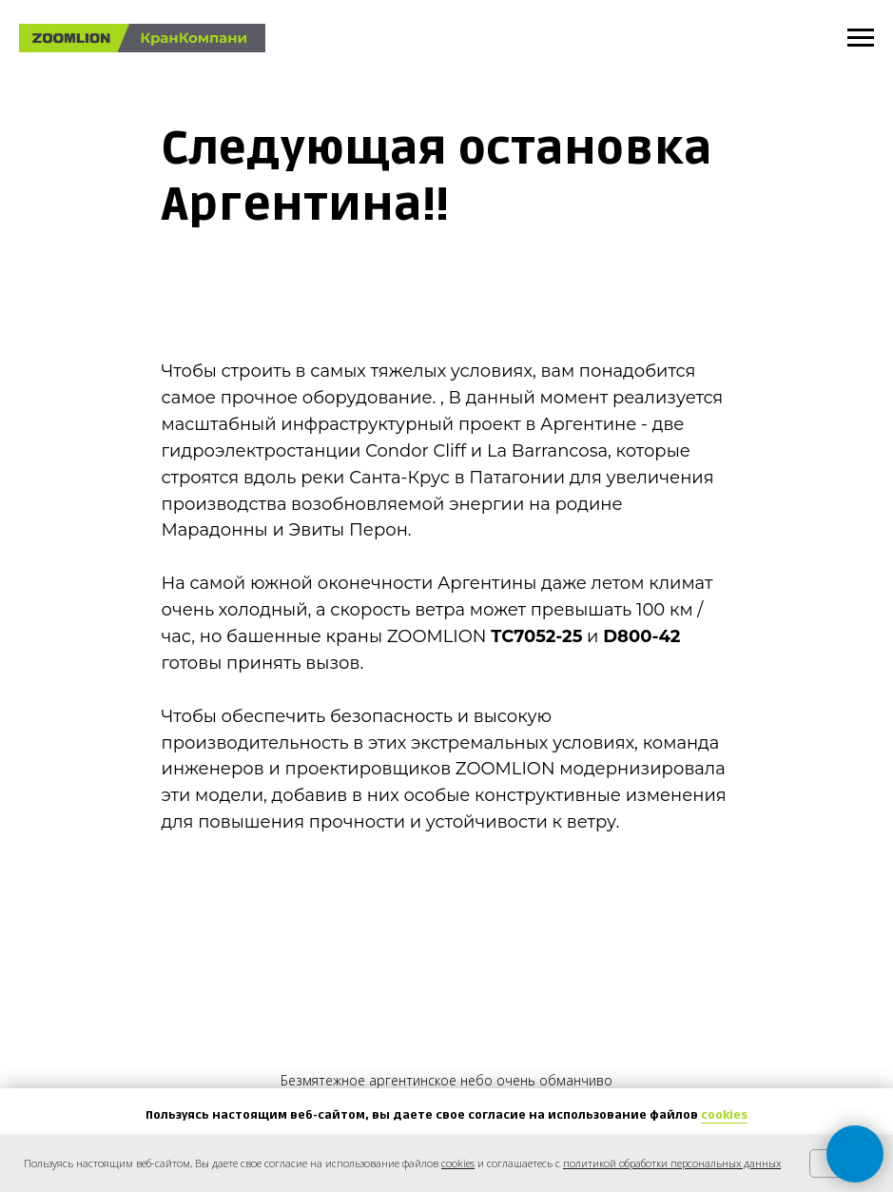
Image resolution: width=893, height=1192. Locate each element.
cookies (724, 1115)
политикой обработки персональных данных (672, 1163)
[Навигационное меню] (860, 38)
